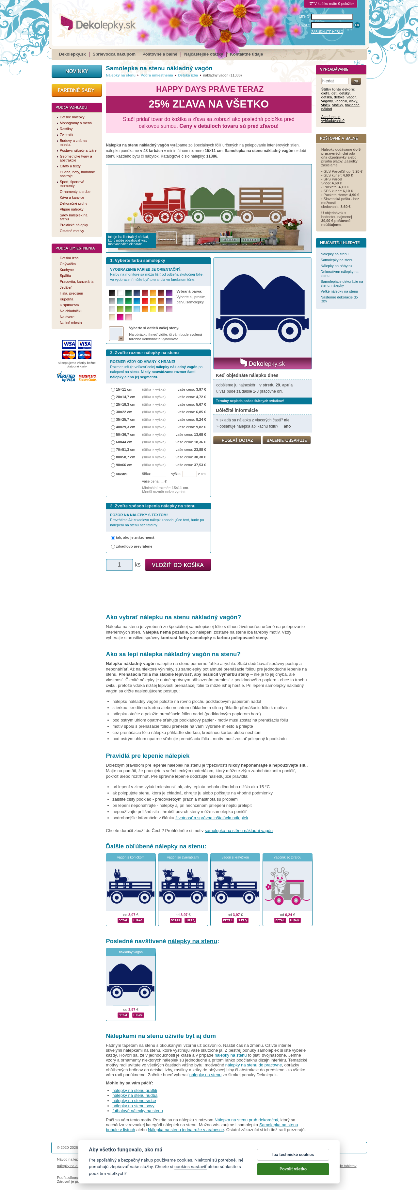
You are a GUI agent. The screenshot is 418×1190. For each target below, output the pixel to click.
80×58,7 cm (125, 457)
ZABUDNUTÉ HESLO (327, 32)
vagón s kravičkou (235, 857)
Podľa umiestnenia (157, 75)
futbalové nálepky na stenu (137, 1110)
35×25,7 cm (125, 419)
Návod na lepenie (71, 1159)
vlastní (121, 474)
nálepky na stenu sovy (133, 1105)
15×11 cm (124, 389)
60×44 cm (124, 442)
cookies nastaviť (190, 1172)
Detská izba (188, 75)
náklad (326, 109)
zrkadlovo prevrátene (134, 546)
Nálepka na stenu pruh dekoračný (246, 1119)
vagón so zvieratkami (183, 857)
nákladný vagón (131, 952)
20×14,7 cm (125, 397)
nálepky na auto (70, 1166)
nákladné (352, 105)
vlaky (353, 101)
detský (344, 93)
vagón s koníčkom (131, 857)
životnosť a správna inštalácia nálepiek (211, 817)
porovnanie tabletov (340, 1166)
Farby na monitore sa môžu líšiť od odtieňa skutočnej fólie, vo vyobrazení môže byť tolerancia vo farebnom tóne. (156, 274)
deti (334, 93)
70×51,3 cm (125, 449)
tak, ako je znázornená (135, 537)
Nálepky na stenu (121, 75)
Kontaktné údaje (246, 54)
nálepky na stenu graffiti (134, 1090)
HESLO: (305, 25)
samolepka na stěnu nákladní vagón (239, 830)
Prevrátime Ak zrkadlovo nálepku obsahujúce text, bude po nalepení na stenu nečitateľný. (157, 520)
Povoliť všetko (293, 1174)
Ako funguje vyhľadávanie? (333, 119)
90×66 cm (124, 465)
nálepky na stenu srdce (134, 1100)
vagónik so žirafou (287, 857)
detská (326, 97)
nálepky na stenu (179, 846)
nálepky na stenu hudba (134, 1095)
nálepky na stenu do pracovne (253, 1064)
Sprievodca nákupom (114, 54)
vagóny (327, 101)
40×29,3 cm (125, 427)
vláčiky (337, 105)
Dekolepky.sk (72, 54)
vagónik (341, 101)
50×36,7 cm (125, 434)
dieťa (325, 93)
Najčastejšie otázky (203, 54)
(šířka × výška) (154, 389)
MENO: (304, 17)
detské (339, 97)
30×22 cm (124, 412)
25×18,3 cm (125, 404)
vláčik (325, 105)
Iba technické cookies (293, 1160)
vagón (351, 97)
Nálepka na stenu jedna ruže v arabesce (186, 1129)
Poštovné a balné (159, 54)
